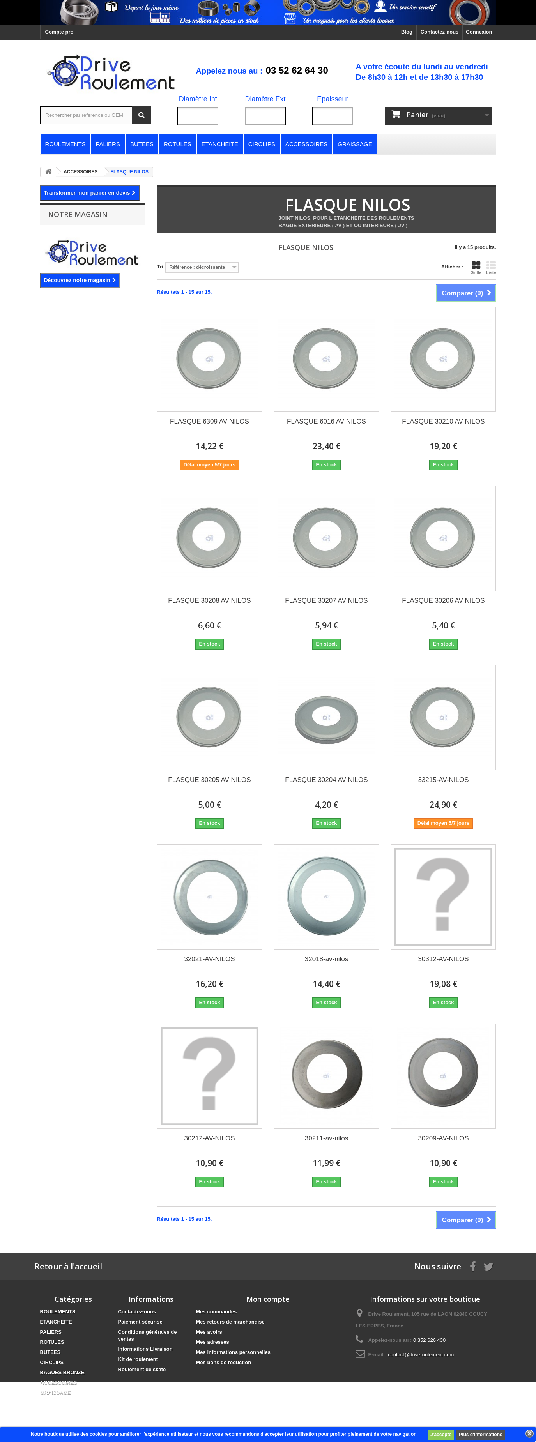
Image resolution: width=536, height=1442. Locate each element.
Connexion (479, 32)
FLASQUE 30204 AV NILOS (326, 780)
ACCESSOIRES (58, 1383)
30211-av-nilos (326, 1138)
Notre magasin (78, 214)
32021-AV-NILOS (209, 959)
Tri (160, 267)
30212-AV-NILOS (209, 1138)
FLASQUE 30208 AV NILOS (209, 600)
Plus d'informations (480, 1434)
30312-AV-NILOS (443, 959)
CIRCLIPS (52, 1362)
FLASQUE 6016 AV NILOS (326, 421)
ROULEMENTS (58, 1312)
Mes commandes (216, 1312)
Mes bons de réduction (223, 1362)
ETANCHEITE (56, 1322)
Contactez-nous (440, 32)
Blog (406, 32)
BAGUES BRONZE (62, 1372)
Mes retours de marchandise (230, 1322)
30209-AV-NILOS (443, 1138)
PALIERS (51, 1332)
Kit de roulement (138, 1359)
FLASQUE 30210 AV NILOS (443, 421)
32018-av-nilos (326, 959)
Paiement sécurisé (140, 1322)
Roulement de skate (142, 1369)
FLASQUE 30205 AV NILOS (209, 780)
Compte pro (59, 32)
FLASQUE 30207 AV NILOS (326, 600)
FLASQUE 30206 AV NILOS (443, 600)
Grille (476, 268)
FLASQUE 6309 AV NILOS (209, 421)
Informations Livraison (145, 1349)
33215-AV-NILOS (443, 780)
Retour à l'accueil (68, 1266)
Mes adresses (212, 1342)
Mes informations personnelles (233, 1352)
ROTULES (52, 1342)
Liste (491, 268)
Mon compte (268, 1299)
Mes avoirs (209, 1332)
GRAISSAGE (55, 1393)
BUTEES (50, 1352)
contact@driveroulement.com (421, 1354)
